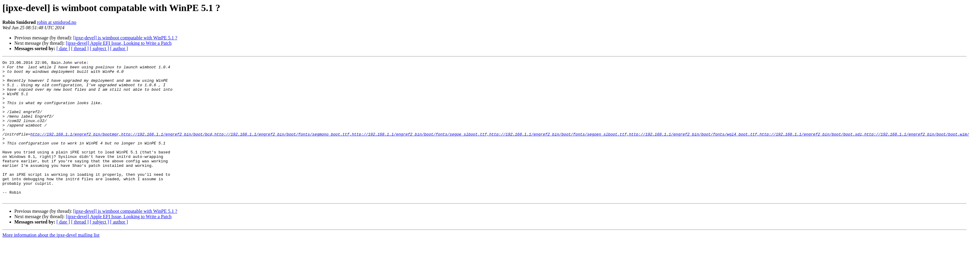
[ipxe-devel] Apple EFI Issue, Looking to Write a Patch (118, 43)
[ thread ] (80, 48)
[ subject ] (99, 48)
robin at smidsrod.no (56, 22)
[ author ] (119, 48)
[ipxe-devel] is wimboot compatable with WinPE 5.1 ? (125, 37)
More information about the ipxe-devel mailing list (50, 262)
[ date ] (63, 48)
